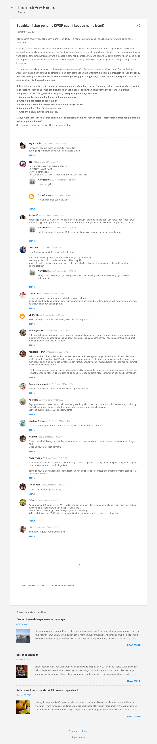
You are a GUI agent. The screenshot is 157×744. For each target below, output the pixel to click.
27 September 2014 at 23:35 (45, 527)
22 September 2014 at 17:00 (64, 195)
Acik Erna (34, 293)
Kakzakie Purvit (37, 351)
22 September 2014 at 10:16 (64, 271)
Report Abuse (78, 737)
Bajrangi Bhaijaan (27, 654)
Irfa (30, 161)
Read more (134, 645)
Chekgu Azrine (37, 421)
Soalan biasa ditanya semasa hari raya (40, 619)
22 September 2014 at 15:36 (51, 437)
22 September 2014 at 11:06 (52, 294)
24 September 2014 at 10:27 (47, 500)
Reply (32, 155)
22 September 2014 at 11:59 (57, 331)
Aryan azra (34, 484)
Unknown (34, 315)
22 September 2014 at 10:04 (51, 215)
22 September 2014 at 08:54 (54, 143)
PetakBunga (44, 195)
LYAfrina (33, 247)
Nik (30, 527)
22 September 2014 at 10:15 (64, 180)
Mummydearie (36, 330)
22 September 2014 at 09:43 (46, 162)
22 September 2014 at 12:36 (61, 384)
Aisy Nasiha (44, 179)
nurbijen (33, 399)
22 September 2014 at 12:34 (58, 352)
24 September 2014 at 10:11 (54, 485)
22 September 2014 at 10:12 (51, 247)
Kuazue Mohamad (38, 384)
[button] (139, 26)
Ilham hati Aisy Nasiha (36, 7)
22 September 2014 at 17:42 (55, 458)
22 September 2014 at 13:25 (51, 400)
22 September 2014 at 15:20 (58, 421)
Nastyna (33, 436)
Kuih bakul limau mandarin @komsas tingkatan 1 (47, 690)
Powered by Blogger (79, 731)
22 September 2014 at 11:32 (52, 315)
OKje (31, 500)
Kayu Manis (35, 143)
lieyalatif (33, 215)
